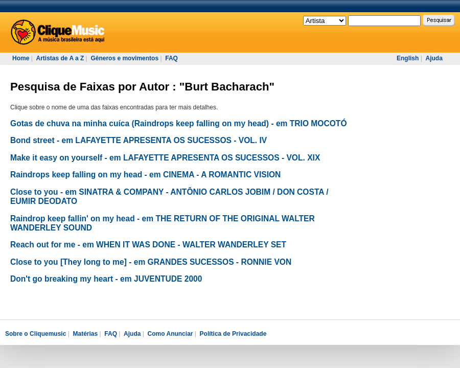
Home (20, 58)
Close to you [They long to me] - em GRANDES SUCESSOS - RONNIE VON (150, 262)
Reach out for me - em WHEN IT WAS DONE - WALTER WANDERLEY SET (148, 244)
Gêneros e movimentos (124, 58)
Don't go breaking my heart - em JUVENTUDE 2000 (106, 278)
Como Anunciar (170, 333)
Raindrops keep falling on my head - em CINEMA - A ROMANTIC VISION (145, 174)
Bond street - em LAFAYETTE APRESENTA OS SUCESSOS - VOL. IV (138, 140)
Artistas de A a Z (60, 58)
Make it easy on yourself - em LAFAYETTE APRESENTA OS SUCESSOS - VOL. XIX (165, 157)
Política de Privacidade (233, 333)
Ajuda (433, 58)
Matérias (85, 333)
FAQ (171, 58)
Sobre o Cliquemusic (35, 333)
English (408, 58)
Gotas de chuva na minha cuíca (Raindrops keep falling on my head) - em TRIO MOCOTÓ (178, 123)
